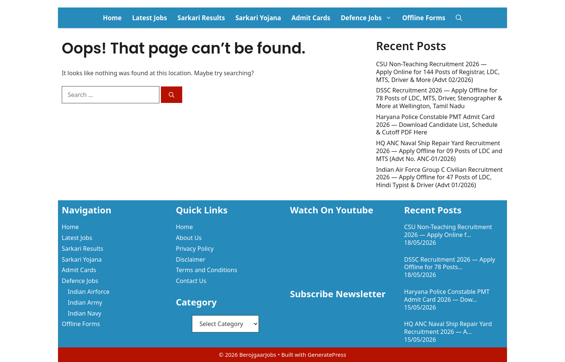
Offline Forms (423, 17)
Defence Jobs (369, 17)
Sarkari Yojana (258, 17)
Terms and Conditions (206, 270)
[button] (459, 17)
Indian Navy (84, 313)
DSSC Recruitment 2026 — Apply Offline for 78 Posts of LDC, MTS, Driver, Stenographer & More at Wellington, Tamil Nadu (439, 98)
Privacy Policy (195, 248)
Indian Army (85, 302)
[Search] (171, 94)
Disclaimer (190, 259)
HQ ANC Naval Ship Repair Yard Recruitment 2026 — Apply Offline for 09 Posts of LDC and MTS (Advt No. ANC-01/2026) (439, 151)
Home (112, 17)
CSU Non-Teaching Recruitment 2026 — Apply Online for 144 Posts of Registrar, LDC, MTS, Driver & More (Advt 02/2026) (438, 72)
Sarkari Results (201, 17)
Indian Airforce (88, 292)
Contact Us (191, 281)
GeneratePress (327, 354)
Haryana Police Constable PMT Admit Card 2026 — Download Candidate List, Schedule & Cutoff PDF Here (437, 125)
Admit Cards (310, 17)
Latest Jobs (149, 17)
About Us (189, 238)
